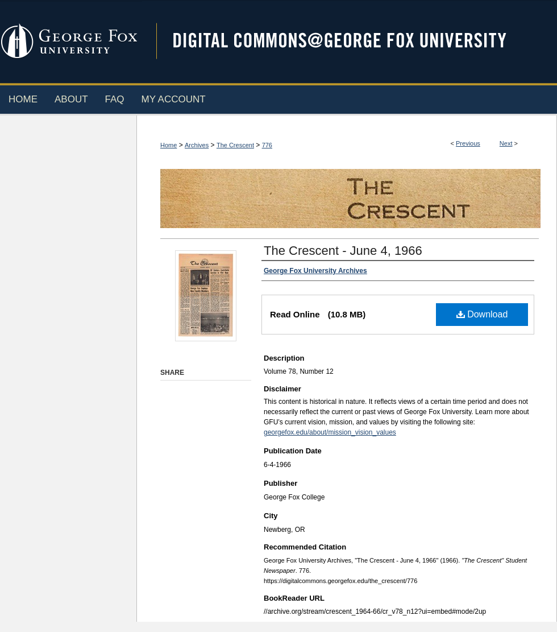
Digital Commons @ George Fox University (349, 41)
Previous (468, 143)
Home (168, 145)
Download (482, 314)
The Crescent (235, 145)
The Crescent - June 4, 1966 (343, 250)
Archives (197, 145)
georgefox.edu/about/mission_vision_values (330, 432)
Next (506, 143)
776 (267, 145)
